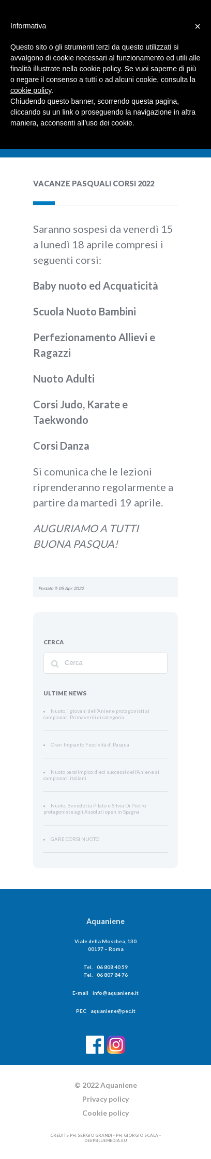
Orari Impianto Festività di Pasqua (83, 745)
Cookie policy (105, 1112)
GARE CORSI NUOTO (72, 839)
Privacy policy (105, 1098)
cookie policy (30, 90)
